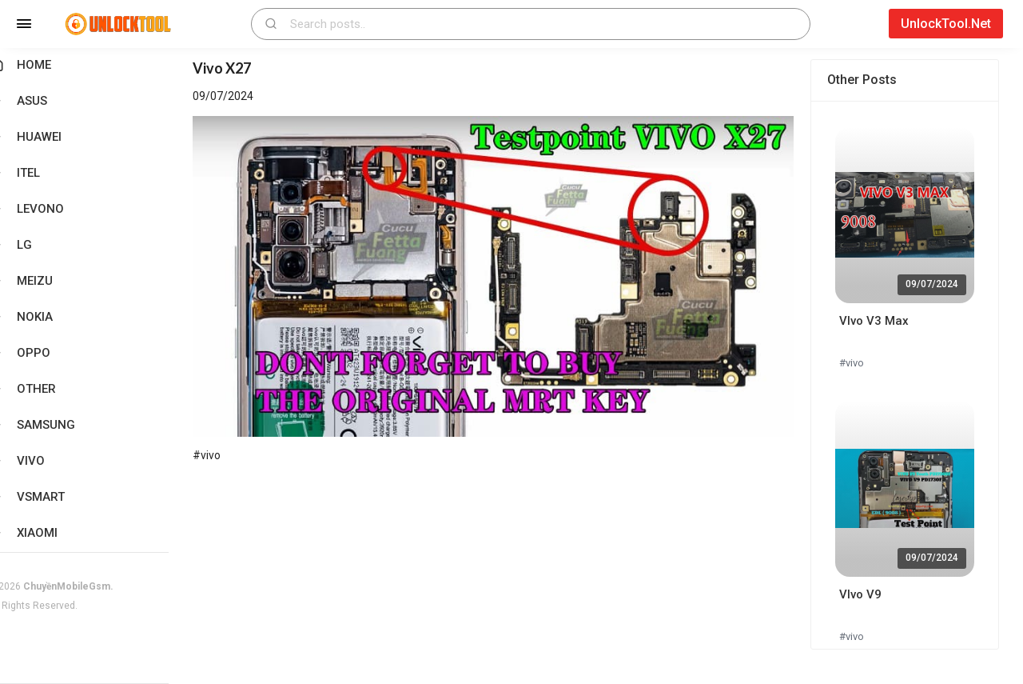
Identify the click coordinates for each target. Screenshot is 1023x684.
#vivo (857, 363)
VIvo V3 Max (879, 321)
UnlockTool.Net (946, 23)
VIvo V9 (866, 594)
